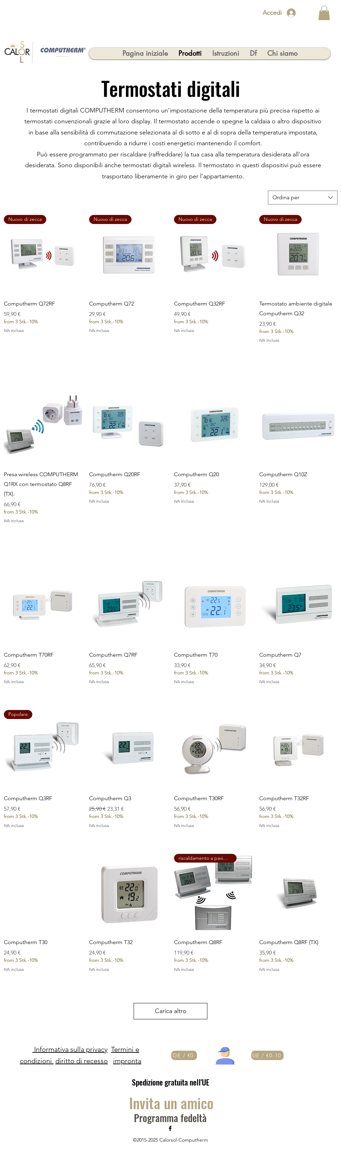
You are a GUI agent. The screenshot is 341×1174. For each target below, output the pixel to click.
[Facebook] (170, 1128)
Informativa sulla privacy (70, 1049)
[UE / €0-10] (267, 1055)
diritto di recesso (81, 1061)
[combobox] (303, 197)
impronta (127, 1061)
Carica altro (171, 1011)
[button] (324, 13)
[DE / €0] (184, 1055)
